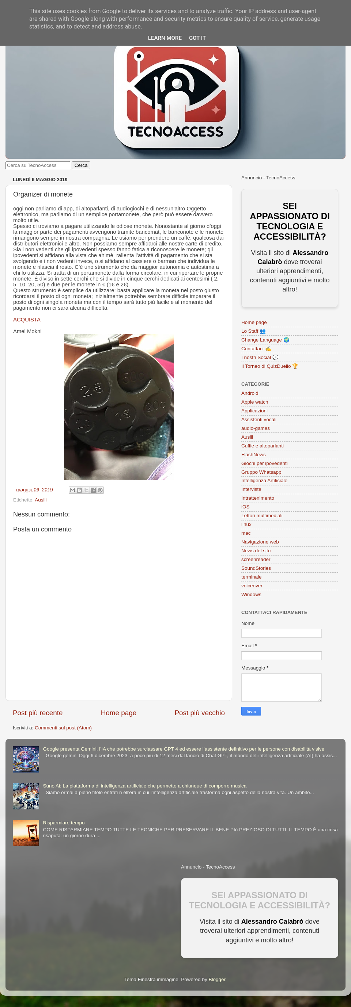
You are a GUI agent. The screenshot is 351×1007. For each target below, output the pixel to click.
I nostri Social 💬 (260, 357)
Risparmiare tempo (63, 822)
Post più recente (38, 713)
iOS (245, 507)
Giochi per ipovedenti (264, 463)
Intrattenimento (257, 498)
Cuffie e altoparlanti (262, 446)
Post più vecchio (199, 713)
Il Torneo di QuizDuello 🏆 (269, 366)
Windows (251, 594)
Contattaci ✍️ (256, 348)
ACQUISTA (27, 320)
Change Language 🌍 (265, 340)
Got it (197, 38)
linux (246, 524)
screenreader (256, 559)
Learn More (165, 38)
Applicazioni (254, 410)
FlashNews (253, 454)
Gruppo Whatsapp (261, 472)
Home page (119, 713)
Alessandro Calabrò (272, 921)
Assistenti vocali (258, 419)
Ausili (40, 500)
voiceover (252, 585)
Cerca (81, 165)
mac (246, 533)
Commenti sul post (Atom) (63, 728)
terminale (251, 577)
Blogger (216, 979)
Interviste (251, 489)
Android (249, 393)
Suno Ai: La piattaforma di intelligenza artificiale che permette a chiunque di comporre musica (144, 786)
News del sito (256, 550)
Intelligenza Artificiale (264, 480)
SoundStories (256, 568)
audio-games (255, 428)
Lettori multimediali (262, 515)
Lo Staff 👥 (253, 331)
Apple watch (254, 402)
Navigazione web (260, 542)
